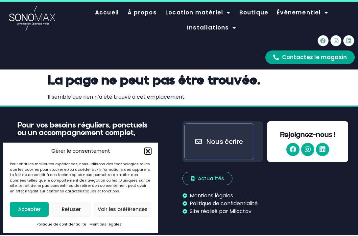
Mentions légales (105, 224)
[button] (148, 151)
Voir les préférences (123, 209)
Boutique (254, 8)
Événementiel (302, 8)
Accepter (29, 209)
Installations (211, 23)
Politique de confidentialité (61, 224)
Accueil (107, 8)
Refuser (71, 209)
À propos (142, 8)
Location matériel (198, 8)
